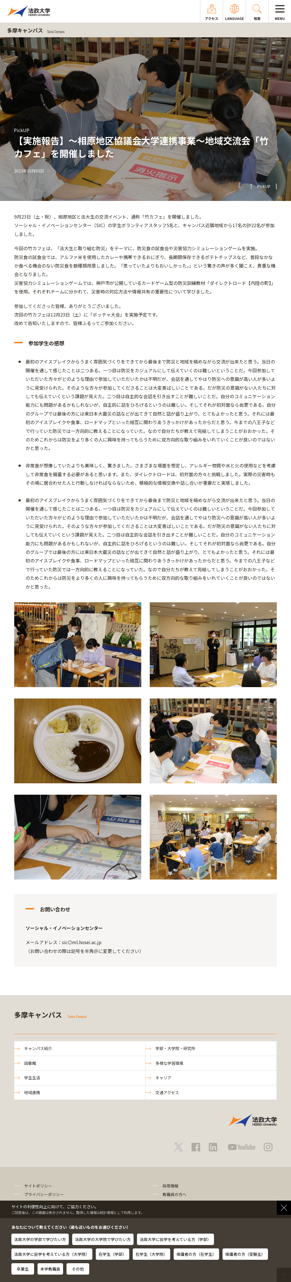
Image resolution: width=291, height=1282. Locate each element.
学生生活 (32, 1077)
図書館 (30, 1063)
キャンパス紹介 (38, 1048)
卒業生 (23, 1269)
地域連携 (32, 1092)
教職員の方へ (174, 1194)
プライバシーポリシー (44, 1194)
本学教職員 (50, 1269)
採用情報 (170, 1186)
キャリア (163, 1077)
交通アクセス (167, 1092)
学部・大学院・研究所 (175, 1048)
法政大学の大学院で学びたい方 (103, 1239)
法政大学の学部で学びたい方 (40, 1239)
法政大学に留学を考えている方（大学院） (52, 1254)
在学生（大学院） (151, 1254)
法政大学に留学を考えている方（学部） (175, 1239)
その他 (78, 1269)
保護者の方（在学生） (196, 1254)
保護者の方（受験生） (245, 1254)
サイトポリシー (38, 1186)
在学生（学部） (112, 1254)
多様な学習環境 (169, 1063)
